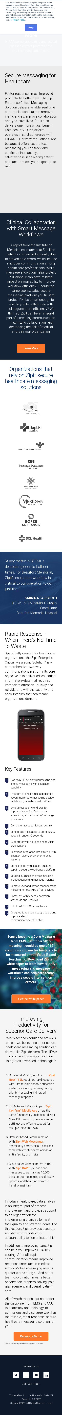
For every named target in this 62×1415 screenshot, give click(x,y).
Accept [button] (31, 27)
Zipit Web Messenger (29, 1141)
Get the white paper (31, 999)
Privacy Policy (19, 20)
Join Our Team (31, 1383)
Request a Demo (31, 1336)
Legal (49, 1403)
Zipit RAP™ (22, 1168)
